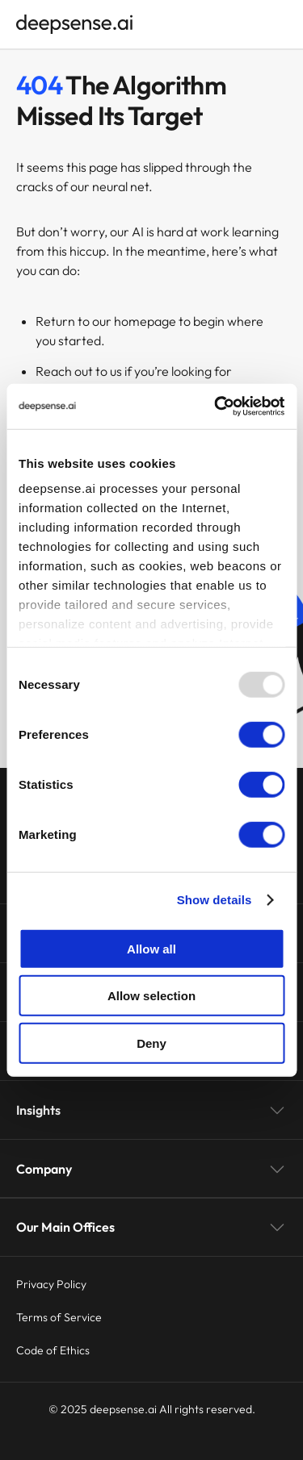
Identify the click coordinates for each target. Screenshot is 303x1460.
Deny (151, 1042)
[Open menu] (279, 24)
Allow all (151, 948)
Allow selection (151, 996)
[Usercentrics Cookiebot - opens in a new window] (215, 406)
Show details (214, 900)
